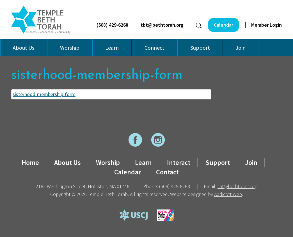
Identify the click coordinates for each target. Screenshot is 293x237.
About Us (23, 47)
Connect (154, 47)
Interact (178, 162)
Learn (112, 47)
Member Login (266, 25)
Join (241, 47)
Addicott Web (228, 194)
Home (30, 162)
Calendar (223, 25)
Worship (69, 47)
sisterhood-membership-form (44, 94)
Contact (167, 172)
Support (200, 47)
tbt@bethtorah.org (162, 25)
